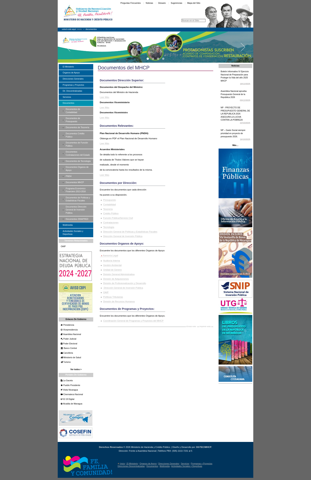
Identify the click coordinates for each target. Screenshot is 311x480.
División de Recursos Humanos (119, 301)
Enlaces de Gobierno (76, 319)
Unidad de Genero (112, 270)
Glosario (162, 3)
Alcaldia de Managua (72, 404)
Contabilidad (109, 204)
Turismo (67, 362)
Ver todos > (76, 369)
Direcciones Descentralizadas (131, 466)
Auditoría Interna (111, 260)
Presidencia (68, 325)
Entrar (248, 26)
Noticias (149, 3)
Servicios (185, 464)
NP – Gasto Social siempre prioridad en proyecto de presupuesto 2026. (235, 135)
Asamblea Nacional (72, 334)
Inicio (79, 29)
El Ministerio (132, 464)
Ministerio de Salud (72, 357)
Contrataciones (110, 222)
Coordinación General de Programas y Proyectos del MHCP (133, 321)
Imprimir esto (205, 326)
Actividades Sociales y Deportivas (186, 466)
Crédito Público (111, 213)
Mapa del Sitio (193, 3)
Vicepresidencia (70, 330)
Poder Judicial (69, 339)
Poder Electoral (69, 344)
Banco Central (70, 348)
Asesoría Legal (110, 255)
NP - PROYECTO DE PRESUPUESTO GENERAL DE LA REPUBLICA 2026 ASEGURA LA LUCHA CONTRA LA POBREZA (235, 116)
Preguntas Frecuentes (130, 3)
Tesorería (108, 209)
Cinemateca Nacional (73, 394)
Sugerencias (176, 3)
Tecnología (108, 227)
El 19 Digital (68, 399)
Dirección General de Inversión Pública (122, 236)
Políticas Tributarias (113, 297)
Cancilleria (68, 353)
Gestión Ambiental (112, 265)
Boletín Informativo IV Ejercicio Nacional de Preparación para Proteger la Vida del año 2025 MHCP (235, 77)
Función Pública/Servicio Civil (118, 218)
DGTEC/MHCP (203, 447)
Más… (235, 145)
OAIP (105, 292)
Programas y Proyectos (201, 464)
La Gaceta (67, 380)
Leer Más (104, 97)
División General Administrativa (118, 274)
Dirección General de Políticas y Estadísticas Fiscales (130, 231)
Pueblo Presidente (71, 385)
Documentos (152, 466)
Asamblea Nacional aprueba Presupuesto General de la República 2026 (235, 96)
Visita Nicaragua (70, 390)
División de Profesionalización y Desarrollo (124, 283)
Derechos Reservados (111, 447)
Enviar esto (191, 326)
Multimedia (165, 466)
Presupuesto (109, 200)
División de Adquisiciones (116, 279)
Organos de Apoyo (148, 464)
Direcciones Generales (168, 464)
